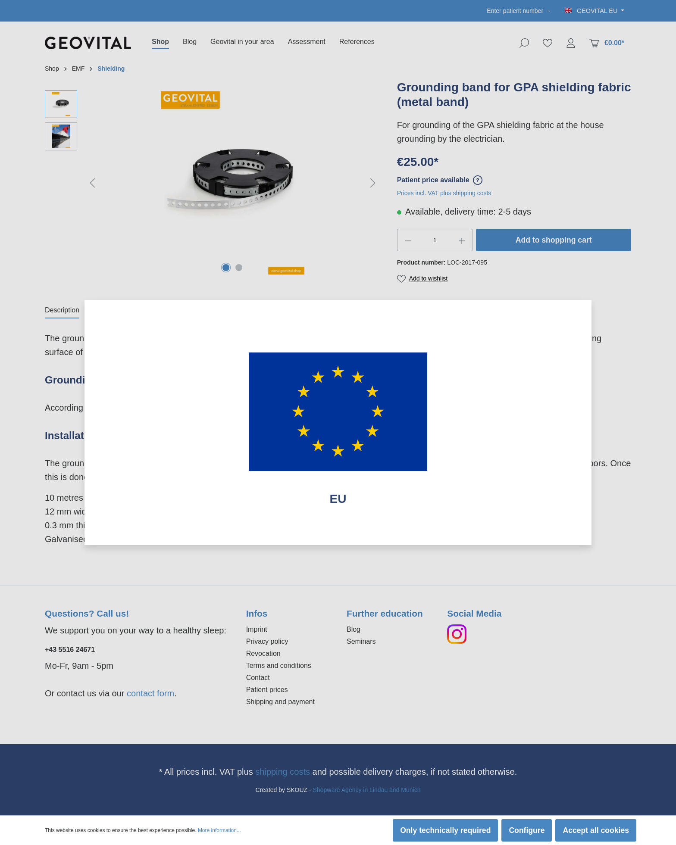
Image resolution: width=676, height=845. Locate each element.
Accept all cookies (596, 830)
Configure (527, 830)
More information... (219, 830)
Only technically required (445, 830)
